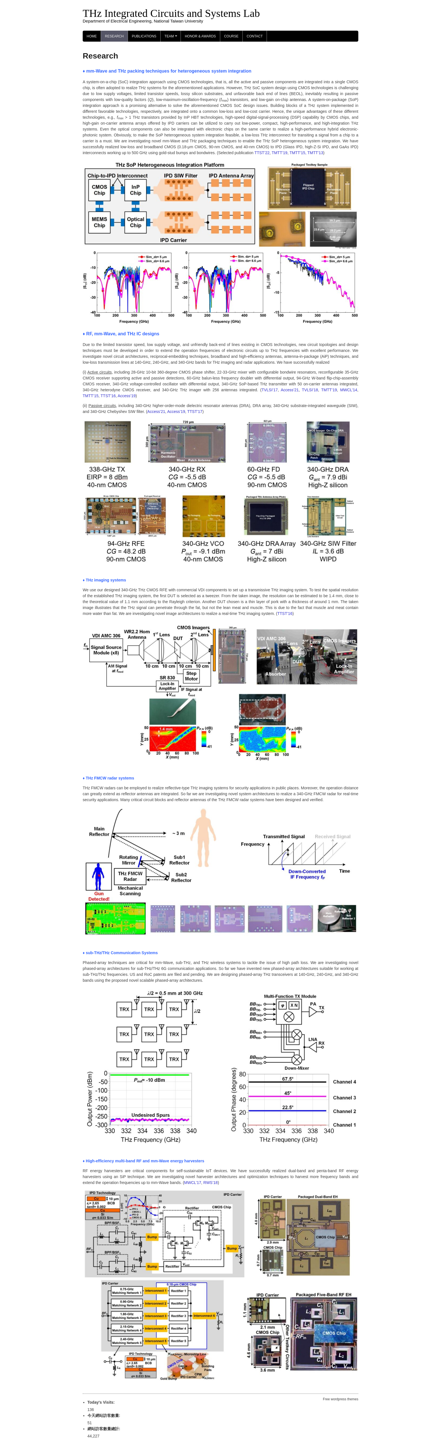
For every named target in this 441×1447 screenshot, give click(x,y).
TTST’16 (108, 396)
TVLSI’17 (270, 390)
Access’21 (290, 390)
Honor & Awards (200, 36)
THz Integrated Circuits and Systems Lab (171, 13)
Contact (255, 36)
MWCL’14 (348, 390)
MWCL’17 (192, 1182)
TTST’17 (194, 411)
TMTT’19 (279, 152)
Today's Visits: (101, 1402)
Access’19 (127, 396)
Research (114, 36)
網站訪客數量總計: (104, 1428)
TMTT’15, (297, 152)
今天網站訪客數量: (104, 1415)
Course (231, 36)
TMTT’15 (90, 396)
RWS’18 (210, 1182)
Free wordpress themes (340, 1399)
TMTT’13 (315, 152)
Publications (144, 36)
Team (172, 38)
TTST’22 (262, 152)
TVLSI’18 (310, 390)
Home (92, 36)
